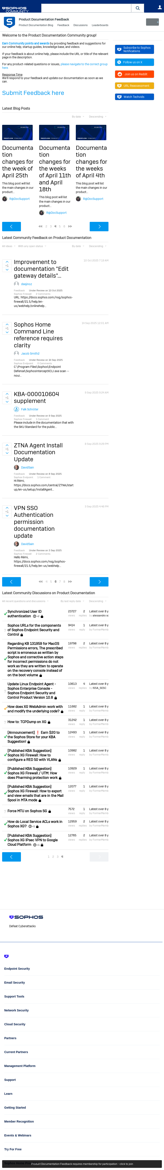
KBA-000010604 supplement (36, 397)
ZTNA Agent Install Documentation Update (38, 452)
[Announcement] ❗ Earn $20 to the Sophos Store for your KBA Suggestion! (33, 737)
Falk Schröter (29, 409)
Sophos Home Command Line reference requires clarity (38, 335)
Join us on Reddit (132, 74)
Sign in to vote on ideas (7, 261)
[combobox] (86, 8)
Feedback (63, 25)
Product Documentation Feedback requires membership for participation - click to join (82, 1164)
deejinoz (26, 284)
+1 (33, 826)
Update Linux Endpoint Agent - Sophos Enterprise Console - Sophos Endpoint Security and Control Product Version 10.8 (31, 691)
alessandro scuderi (104, 615)
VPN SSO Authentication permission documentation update (34, 521)
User (160, 7)
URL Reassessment (133, 86)
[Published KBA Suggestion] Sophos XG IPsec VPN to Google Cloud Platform (32, 840)
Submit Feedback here (33, 93)
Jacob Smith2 (30, 353)
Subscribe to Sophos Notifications (134, 49)
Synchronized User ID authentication (24, 613)
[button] (137, 8)
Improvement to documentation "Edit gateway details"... (41, 268)
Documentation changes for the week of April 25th (18, 161)
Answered (5, 613)
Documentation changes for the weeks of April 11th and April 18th (55, 168)
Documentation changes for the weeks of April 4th (91, 161)
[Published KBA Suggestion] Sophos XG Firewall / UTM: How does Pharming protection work (32, 773)
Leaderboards (100, 25)
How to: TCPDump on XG (26, 722)
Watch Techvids (130, 97)
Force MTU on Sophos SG (27, 811)
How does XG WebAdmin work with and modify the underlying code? (35, 708)
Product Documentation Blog (36, 25)
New (152, 22)
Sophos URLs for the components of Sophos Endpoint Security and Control (34, 630)
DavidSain (27, 467)
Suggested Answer (5, 708)
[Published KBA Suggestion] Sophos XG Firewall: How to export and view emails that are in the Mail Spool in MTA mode (35, 793)
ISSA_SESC (99, 688)
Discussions (80, 25)
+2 (38, 616)
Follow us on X (129, 62)
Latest (98, 611)
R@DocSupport (19, 199)
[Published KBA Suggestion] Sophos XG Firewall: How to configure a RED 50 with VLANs (32, 755)
